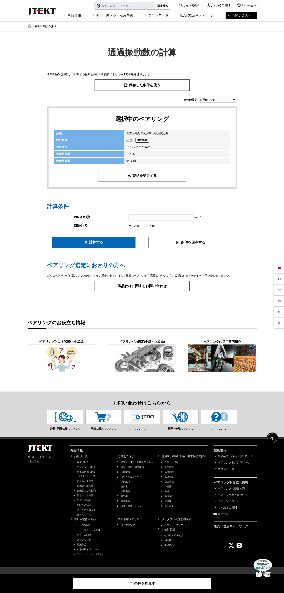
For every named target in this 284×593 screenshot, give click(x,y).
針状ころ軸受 (84, 511)
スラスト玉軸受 (85, 486)
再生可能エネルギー (131, 482)
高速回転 (169, 502)
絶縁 (166, 497)
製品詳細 (142, 140)
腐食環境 (169, 477)
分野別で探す (126, 462)
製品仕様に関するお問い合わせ (142, 285)
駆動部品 (81, 550)
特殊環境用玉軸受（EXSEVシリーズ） (87, 479)
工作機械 (125, 477)
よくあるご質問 (220, 5)
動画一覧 (223, 519)
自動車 (124, 492)
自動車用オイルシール (88, 555)
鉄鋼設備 (125, 487)
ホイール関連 (84, 540)
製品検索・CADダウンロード (235, 462)
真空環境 (169, 472)
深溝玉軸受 (83, 468)
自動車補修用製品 (85, 525)
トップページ (29, 26)
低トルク (169, 511)
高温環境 (169, 482)
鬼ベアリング (128, 531)
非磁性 (167, 492)
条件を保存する (190, 242)
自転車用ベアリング (130, 525)
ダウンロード (158, 15)
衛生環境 (169, 487)
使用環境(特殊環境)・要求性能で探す (184, 462)
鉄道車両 (125, 506)
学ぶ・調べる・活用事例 (115, 15)
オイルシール (84, 520)
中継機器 (169, 551)
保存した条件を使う (142, 85)
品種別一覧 (81, 462)
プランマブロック (86, 515)
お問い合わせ (242, 15)
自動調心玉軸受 (85, 491)
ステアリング (84, 545)
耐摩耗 (167, 506)
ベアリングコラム (229, 507)
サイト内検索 (191, 5)
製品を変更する (142, 175)
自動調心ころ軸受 (86, 496)
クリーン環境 (171, 468)
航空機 (124, 502)
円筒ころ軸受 (84, 506)
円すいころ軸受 (85, 501)
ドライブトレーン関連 (88, 535)
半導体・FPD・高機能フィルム (137, 468)
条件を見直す (142, 583)
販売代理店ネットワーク (197, 15)
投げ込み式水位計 (173, 541)
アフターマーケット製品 (90, 560)
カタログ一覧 (226, 474)
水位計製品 (168, 535)
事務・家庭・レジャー (132, 511)
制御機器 (169, 546)
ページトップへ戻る (272, 444)
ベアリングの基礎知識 (231, 494)
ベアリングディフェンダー (178, 531)
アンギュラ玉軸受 (86, 472)
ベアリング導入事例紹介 (233, 500)
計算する (93, 242)
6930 (129, 140)
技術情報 (220, 456)
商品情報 (74, 15)
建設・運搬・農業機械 (132, 472)
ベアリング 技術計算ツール (234, 468)
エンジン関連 (84, 531)
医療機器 (125, 497)
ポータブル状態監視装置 (176, 525)
